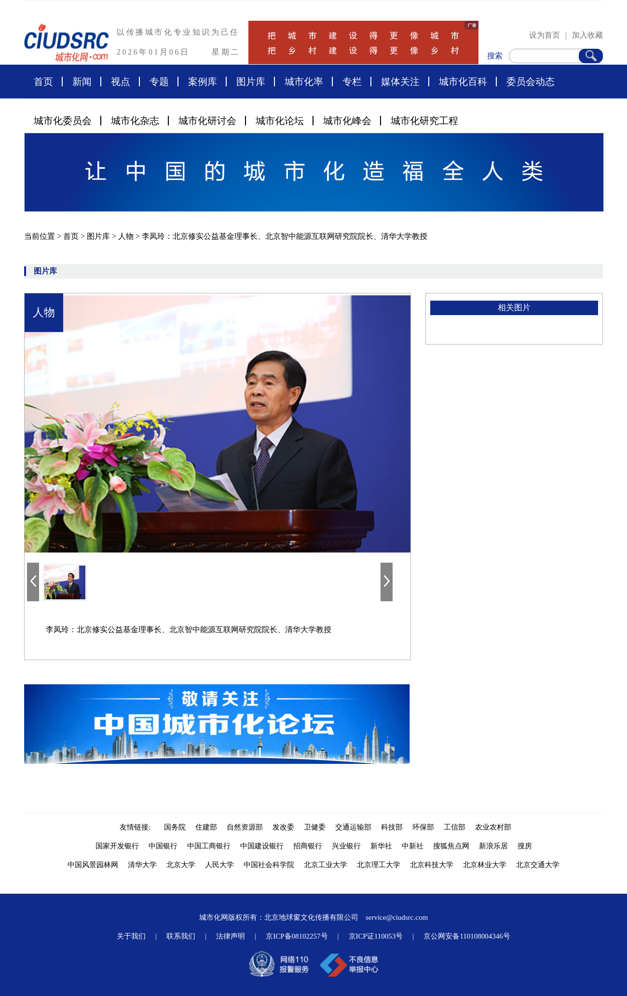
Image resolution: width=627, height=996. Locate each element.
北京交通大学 (537, 865)
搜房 (525, 846)
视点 (120, 81)
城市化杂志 (135, 120)
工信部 (454, 827)
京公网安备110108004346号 (466, 936)
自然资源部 (245, 827)
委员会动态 (530, 81)
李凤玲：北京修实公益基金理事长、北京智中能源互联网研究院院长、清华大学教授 (284, 236)
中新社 (412, 846)
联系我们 (180, 936)
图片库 (250, 81)
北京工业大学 (325, 865)
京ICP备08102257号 (296, 936)
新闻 (82, 81)
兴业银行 (346, 846)
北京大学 (180, 865)
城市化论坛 (280, 120)
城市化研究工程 (424, 120)
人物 (127, 236)
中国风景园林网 (93, 865)
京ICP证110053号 (376, 936)
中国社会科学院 (269, 865)
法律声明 (230, 936)
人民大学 (219, 865)
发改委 (283, 827)
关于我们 (131, 936)
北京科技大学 (431, 865)
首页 (43, 81)
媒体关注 (400, 81)
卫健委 (315, 827)
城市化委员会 (63, 120)
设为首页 (544, 35)
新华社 (381, 846)
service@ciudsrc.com (397, 917)
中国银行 (163, 846)
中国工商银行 (209, 846)
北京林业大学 (484, 865)
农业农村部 (493, 827)
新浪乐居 (493, 846)
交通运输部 (353, 827)
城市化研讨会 (207, 120)
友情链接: (137, 827)
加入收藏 (587, 35)
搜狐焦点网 (451, 846)
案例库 (202, 81)
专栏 (352, 81)
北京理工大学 (378, 865)
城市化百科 (463, 81)
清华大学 (142, 865)
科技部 (392, 827)
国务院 (175, 827)
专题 (159, 81)
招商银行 (307, 846)
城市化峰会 (347, 120)
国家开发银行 (117, 846)
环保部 (423, 827)
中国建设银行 (262, 846)
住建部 (206, 827)
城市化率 (304, 81)
